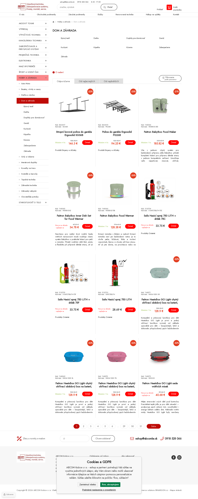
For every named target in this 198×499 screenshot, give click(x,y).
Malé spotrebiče (34, 66)
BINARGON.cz (161, 490)
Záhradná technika (29, 185)
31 (140, 426)
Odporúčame (63, 81)
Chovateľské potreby (30, 196)
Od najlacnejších (87, 81)
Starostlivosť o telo (34, 202)
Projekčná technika (34, 55)
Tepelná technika (28, 179)
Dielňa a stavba (28, 95)
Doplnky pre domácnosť (34, 117)
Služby (100, 14)
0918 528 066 (82, 2)
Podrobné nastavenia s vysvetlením (99, 490)
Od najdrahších (111, 81)
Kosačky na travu (28, 168)
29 (123, 426)
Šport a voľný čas (34, 72)
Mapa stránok (176, 490)
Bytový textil (28, 106)
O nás (21, 14)
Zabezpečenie (30, 145)
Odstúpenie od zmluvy (99, 456)
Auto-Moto (25, 83)
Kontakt (176, 14)
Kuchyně (27, 128)
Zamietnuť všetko (88, 484)
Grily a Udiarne (27, 156)
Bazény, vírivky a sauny (31, 89)
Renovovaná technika (124, 14)
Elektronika (34, 60)
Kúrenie (27, 139)
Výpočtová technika (34, 35)
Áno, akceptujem (110, 484)
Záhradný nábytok (28, 191)
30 (131, 426)
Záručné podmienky (76, 14)
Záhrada (27, 151)
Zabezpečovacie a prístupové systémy (34, 48)
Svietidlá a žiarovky (29, 173)
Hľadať (109, 7)
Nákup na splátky (153, 14)
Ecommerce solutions (146, 490)
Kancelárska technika (34, 40)
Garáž (26, 123)
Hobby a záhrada (34, 78)
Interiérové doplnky (29, 162)
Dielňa (26, 112)
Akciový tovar (34, 23)
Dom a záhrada (28, 100)
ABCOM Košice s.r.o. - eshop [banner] (33, 6)
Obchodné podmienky (46, 14)
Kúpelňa (27, 134)
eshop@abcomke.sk (67, 2)
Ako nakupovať (128, 456)
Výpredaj (34, 29)
